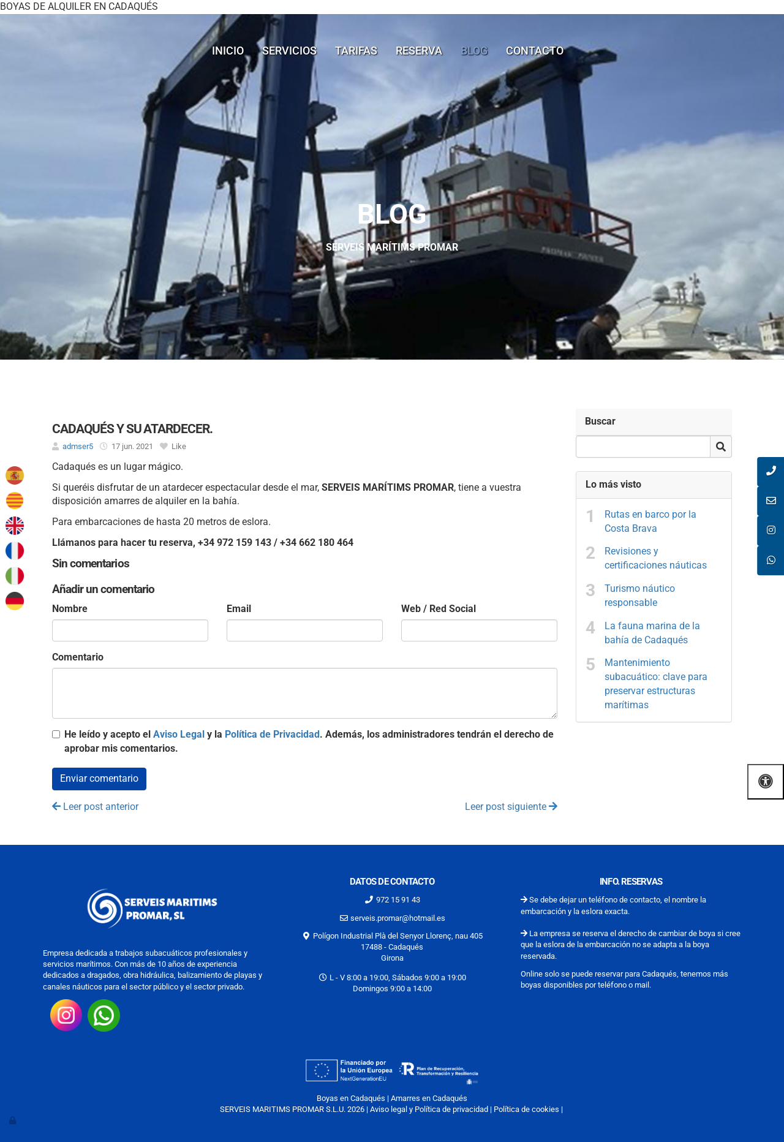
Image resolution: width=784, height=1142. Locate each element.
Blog (474, 50)
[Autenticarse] (13, 1120)
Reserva (419, 50)
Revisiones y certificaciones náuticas (656, 558)
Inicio (228, 50)
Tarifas (356, 50)
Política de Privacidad (272, 734)
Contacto (535, 50)
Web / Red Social (438, 608)
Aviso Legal (179, 734)
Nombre (70, 608)
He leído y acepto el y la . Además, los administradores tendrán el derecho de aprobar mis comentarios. (309, 741)
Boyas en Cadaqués (351, 1098)
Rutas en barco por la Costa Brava (650, 521)
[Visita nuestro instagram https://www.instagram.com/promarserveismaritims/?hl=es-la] (66, 1014)
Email (239, 608)
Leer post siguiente (511, 806)
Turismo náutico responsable (640, 595)
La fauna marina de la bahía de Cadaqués (652, 633)
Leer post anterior (95, 806)
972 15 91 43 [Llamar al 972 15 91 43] (398, 899)
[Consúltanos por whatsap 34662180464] (104, 1014)
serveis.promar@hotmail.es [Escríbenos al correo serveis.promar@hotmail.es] (397, 918)
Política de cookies (526, 1109)
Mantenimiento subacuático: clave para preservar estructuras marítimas (656, 684)
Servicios (289, 50)
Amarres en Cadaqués (429, 1098)
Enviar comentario (99, 778)
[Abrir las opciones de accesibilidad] (765, 781)
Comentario (78, 657)
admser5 (77, 446)
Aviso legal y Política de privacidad (429, 1109)
